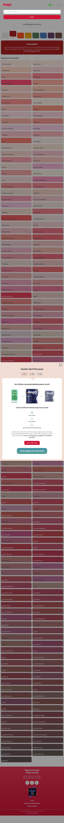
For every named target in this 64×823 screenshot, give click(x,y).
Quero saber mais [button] (32, 443)
